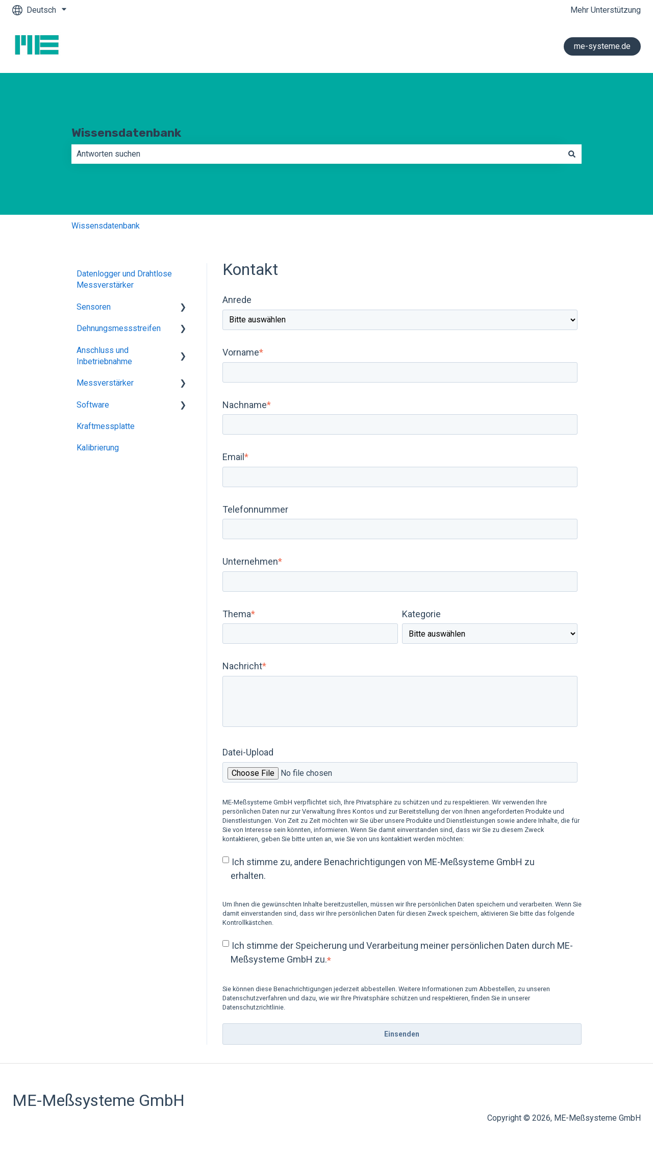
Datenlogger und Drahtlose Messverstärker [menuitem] (124, 279)
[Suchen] (572, 154)
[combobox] (316, 154)
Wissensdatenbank (126, 132)
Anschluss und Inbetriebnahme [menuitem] (104, 355)
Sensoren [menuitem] (94, 307)
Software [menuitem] (93, 405)
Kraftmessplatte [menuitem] (106, 426)
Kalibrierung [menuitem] (98, 447)
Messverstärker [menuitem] (105, 383)
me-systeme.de (602, 46)
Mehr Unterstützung (605, 10)
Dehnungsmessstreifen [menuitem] (119, 328)
